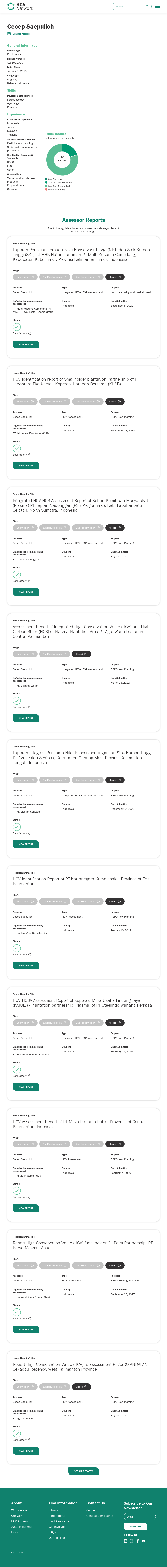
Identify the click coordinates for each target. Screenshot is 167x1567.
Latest (15, 1532)
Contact (91, 1510)
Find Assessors (59, 1521)
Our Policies (57, 1538)
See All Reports (83, 1471)
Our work (17, 1516)
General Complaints (99, 1516)
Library (53, 1510)
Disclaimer (17, 1552)
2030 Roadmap (21, 1527)
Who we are (19, 1510)
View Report (26, 344)
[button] (157, 6)
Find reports (57, 1516)
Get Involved (57, 1527)
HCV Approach (21, 1521)
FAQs (52, 1532)
